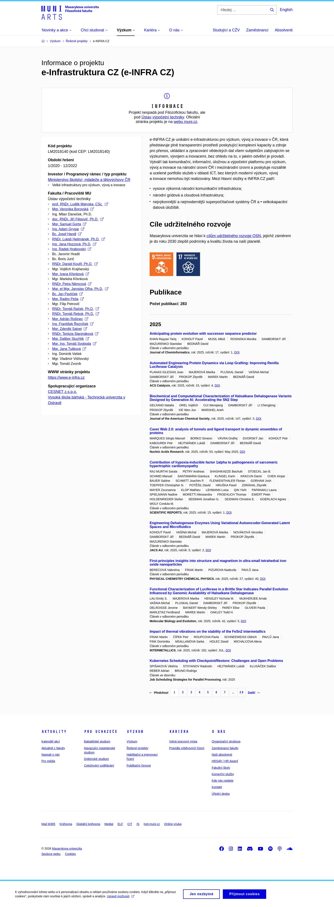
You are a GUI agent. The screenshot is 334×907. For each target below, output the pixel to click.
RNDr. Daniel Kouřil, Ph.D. (75, 264)
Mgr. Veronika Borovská (73, 209)
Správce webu (51, 854)
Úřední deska (220, 793)
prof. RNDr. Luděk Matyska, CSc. (80, 204)
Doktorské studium (96, 759)
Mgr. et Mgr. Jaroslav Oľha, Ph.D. (80, 289)
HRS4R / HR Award (225, 761)
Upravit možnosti (120, 898)
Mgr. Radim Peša (68, 299)
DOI (237, 352)
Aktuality (54, 731)
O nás (219, 731)
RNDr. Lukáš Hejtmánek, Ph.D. (78, 239)
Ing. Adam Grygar (68, 229)
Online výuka (173, 824)
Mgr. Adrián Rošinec (70, 319)
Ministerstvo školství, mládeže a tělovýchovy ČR (89, 180)
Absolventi (284, 30)
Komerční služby (223, 774)
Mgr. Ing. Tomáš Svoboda (74, 343)
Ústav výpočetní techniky (162, 117)
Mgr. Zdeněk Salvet (69, 329)
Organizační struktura (226, 741)
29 (241, 692)
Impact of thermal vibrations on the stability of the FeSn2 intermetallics (208, 631)
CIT (129, 824)
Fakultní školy (221, 767)
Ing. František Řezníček (73, 324)
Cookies (70, 854)
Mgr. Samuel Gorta (69, 224)
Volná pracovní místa (183, 741)
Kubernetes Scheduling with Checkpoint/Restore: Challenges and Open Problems (216, 661)
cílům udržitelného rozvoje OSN (233, 236)
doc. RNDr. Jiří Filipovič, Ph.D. (78, 219)
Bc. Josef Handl (67, 234)
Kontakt (217, 787)
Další (253, 692)
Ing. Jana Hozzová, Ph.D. (74, 244)
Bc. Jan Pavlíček (67, 294)
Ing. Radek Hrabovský (71, 249)
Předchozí (159, 692)
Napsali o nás (50, 754)
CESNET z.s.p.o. (62, 392)
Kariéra (179, 731)
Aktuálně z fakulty (53, 748)
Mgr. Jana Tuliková (69, 349)
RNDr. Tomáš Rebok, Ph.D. (75, 314)
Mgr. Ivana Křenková (70, 274)
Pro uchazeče (100, 731)
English (286, 10)
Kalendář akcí (50, 741)
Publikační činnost (139, 765)
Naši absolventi (222, 754)
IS (138, 824)
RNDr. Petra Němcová (71, 284)
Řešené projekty (137, 748)
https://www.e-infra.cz (66, 377)
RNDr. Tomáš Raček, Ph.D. (75, 309)
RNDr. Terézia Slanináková (75, 334)
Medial (109, 824)
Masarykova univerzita (67, 848)
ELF (120, 824)
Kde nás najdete (222, 780)
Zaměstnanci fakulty (225, 748)
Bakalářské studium (97, 741)
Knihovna (66, 824)
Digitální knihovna (88, 824)
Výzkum (135, 731)
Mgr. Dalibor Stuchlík (70, 339)
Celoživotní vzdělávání (99, 765)
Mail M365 (48, 824)
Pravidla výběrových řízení (186, 748)
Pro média (48, 761)
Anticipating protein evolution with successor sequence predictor (203, 333)
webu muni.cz (185, 122)
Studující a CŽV (226, 30)
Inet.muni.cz (152, 824)
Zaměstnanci (257, 30)
